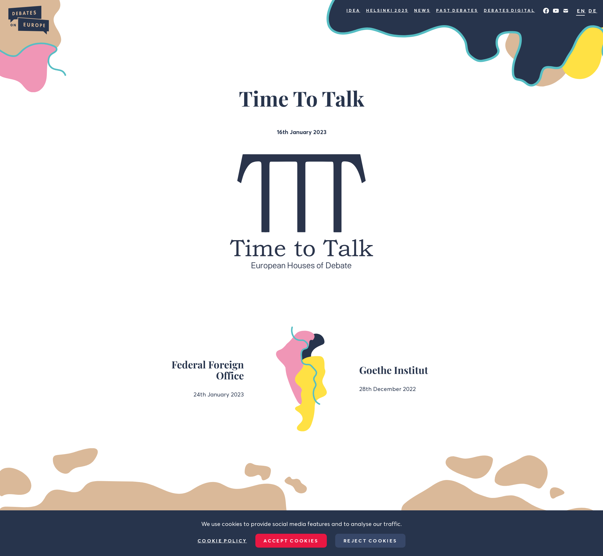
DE (593, 11)
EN (581, 11)
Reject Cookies (370, 541)
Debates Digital (509, 10)
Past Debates (457, 10)
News (422, 10)
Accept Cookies (290, 541)
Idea (353, 10)
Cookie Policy (222, 541)
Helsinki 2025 (387, 10)
